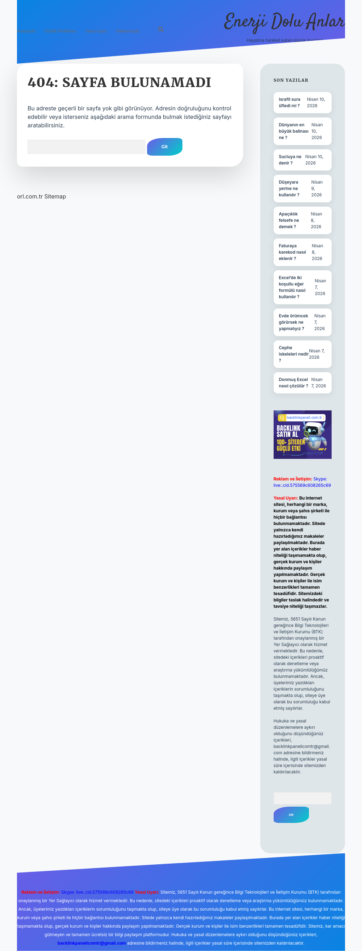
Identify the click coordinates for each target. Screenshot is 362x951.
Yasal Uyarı (96, 31)
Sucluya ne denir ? (290, 160)
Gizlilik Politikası (60, 31)
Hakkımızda (127, 31)
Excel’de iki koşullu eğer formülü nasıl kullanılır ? (292, 287)
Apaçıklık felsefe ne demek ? (289, 220)
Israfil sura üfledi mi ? (289, 102)
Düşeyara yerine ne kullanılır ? (289, 188)
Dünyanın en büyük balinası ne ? (294, 131)
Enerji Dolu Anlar (284, 22)
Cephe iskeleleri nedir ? (294, 354)
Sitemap (55, 196)
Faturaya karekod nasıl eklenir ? (292, 252)
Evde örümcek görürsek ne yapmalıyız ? (293, 322)
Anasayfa (26, 31)
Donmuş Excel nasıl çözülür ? (293, 382)
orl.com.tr (30, 196)
